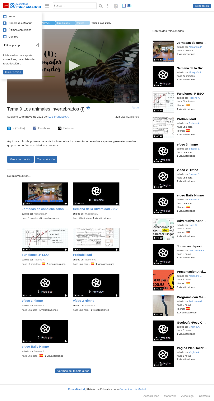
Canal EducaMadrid (20, 23)
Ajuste (135, 107)
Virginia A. (194, 327)
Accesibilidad (151, 395)
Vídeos (80, 23)
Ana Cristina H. (197, 250)
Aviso (187, 395)
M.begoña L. (91, 213)
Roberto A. (39, 259)
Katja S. (193, 225)
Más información (20, 159)
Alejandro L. (195, 276)
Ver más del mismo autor (73, 370)
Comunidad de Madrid (133, 389)
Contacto (204, 395)
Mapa (170, 395)
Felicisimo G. (196, 301)
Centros (13, 36)
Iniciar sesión (202, 6)
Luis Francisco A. (63, 23)
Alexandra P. (40, 213)
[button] (73, 66)
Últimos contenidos (20, 29)
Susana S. (39, 305)
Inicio (12, 16)
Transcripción (46, 159)
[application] (73, 66)
